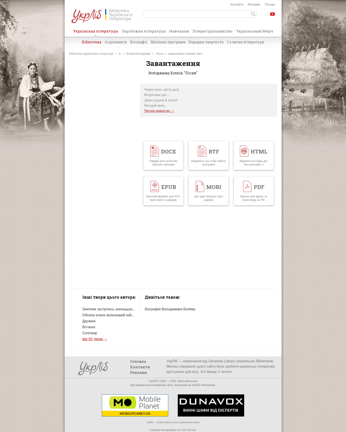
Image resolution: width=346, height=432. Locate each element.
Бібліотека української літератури (91, 53)
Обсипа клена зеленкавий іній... (108, 315)
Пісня (159, 53)
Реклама (254, 4)
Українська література (95, 32)
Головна (138, 361)
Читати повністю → (159, 111)
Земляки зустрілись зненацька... (108, 309)
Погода (270, 4)
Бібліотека (91, 42)
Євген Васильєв (187, 381)
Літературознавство (212, 31)
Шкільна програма (168, 42)
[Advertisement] (102, 150)
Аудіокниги (115, 42)
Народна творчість (206, 42)
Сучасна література (245, 42)
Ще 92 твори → (94, 339)
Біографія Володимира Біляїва (170, 309)
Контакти (236, 4)
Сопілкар (89, 333)
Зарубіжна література (144, 31)
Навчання (179, 31)
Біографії (138, 42)
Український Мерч (254, 31)
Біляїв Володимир (138, 53)
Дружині (89, 321)
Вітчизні (88, 327)
